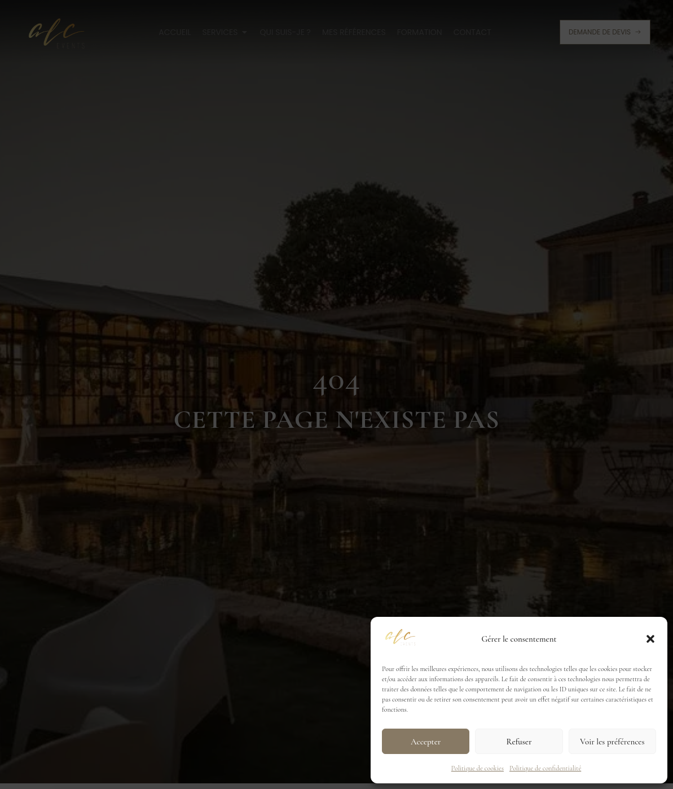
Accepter (426, 742)
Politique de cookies (477, 768)
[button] (650, 639)
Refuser (519, 742)
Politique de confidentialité (545, 768)
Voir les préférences (612, 742)
